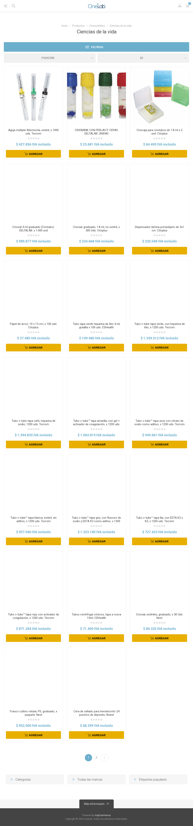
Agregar (36, 153)
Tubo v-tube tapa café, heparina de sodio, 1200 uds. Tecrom (33, 422)
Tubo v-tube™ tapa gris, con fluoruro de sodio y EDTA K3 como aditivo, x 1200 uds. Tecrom (96, 521)
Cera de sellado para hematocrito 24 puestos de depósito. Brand (96, 713)
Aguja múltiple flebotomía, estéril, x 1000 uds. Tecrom (33, 131)
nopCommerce (103, 815)
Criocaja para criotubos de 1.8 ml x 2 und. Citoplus (159, 131)
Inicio (65, 25)
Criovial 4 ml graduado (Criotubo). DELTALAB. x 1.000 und (33, 228)
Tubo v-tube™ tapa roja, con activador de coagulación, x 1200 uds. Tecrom (33, 616)
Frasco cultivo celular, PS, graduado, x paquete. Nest (33, 713)
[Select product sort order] (50, 58)
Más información (94, 803)
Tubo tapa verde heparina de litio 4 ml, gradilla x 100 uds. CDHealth (96, 325)
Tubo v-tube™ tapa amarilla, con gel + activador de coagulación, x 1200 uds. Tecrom (96, 424)
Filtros (97, 47)
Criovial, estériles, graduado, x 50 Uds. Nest (159, 616)
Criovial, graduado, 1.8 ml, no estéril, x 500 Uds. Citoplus (96, 228)
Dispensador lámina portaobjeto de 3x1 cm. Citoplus (159, 228)
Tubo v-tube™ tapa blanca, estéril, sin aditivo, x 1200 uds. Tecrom (34, 519)
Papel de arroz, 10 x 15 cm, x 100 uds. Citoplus (33, 325)
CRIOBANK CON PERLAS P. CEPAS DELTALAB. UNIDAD (96, 131)
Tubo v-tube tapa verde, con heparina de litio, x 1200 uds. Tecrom (159, 325)
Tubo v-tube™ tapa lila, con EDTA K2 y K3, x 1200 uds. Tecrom (159, 519)
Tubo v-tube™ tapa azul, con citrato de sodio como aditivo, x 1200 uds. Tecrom (159, 422)
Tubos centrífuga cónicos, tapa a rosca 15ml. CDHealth (96, 616)
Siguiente (104, 757)
